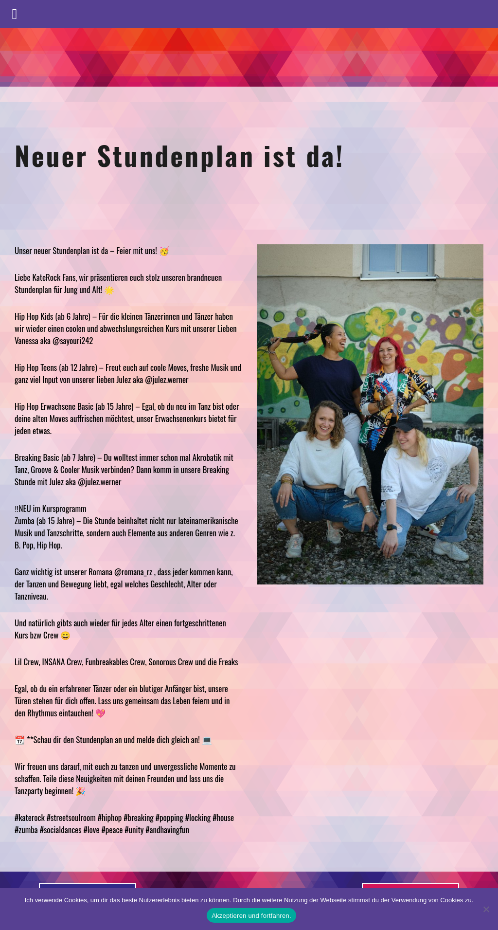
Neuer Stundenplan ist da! (180, 155)
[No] (486, 909)
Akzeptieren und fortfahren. (251, 915)
